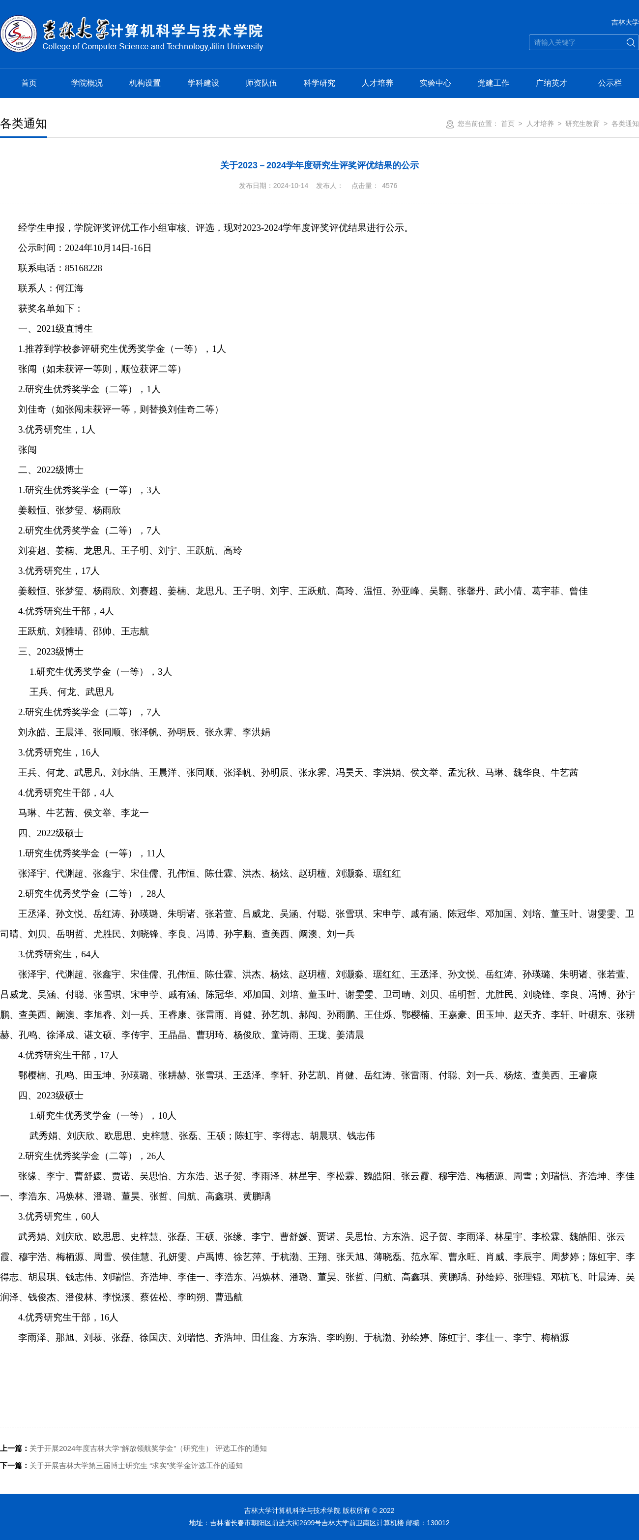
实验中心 (435, 83)
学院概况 (87, 83)
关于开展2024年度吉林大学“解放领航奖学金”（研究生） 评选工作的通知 (133, 1448)
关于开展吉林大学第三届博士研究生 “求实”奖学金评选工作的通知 (121, 1465)
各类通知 (625, 123)
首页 (29, 83)
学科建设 (203, 83)
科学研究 (319, 83)
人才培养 (377, 83)
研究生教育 (582, 123)
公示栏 (610, 83)
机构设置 (145, 83)
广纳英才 (551, 83)
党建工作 (493, 83)
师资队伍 (261, 83)
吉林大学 (625, 22)
